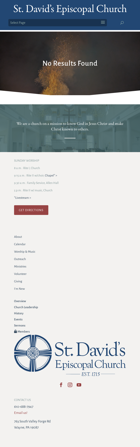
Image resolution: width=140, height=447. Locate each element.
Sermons (19, 325)
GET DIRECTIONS (31, 210)
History (18, 313)
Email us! (20, 413)
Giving (18, 281)
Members (22, 331)
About (18, 236)
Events (18, 319)
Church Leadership (26, 307)
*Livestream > (22, 197)
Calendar (19, 244)
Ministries (20, 266)
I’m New (19, 288)
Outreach (20, 259)
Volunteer (20, 273)
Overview (20, 301)
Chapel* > (51, 175)
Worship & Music (24, 251)
